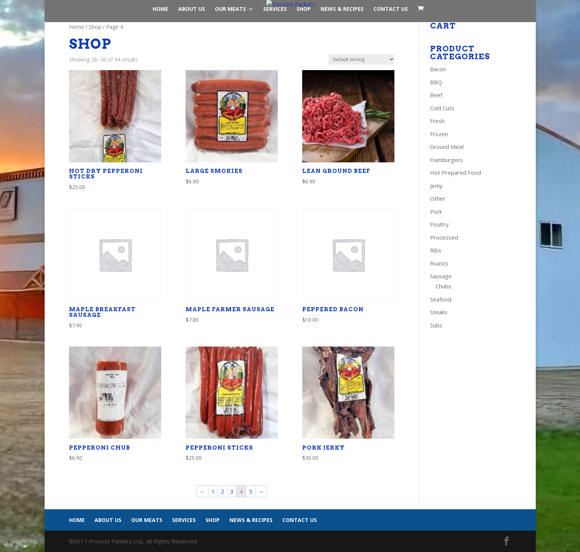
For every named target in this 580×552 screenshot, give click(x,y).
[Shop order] (361, 59)
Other (437, 198)
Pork (436, 211)
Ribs (435, 250)
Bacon (438, 69)
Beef (436, 95)
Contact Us (390, 9)
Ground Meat (447, 146)
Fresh (437, 120)
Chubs (443, 286)
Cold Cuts (442, 108)
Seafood (440, 299)
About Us (191, 9)
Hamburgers (446, 160)
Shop (304, 9)
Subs (436, 325)
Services (275, 9)
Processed (444, 237)
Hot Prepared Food (455, 172)
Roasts (439, 263)
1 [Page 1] (213, 491)
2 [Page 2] (222, 491)
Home (160, 9)
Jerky (436, 185)
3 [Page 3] (232, 491)
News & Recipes (342, 9)
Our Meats (230, 9)
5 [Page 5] (250, 491)
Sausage (441, 276)
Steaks (438, 312)
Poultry (439, 224)
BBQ (436, 82)
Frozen (439, 134)
